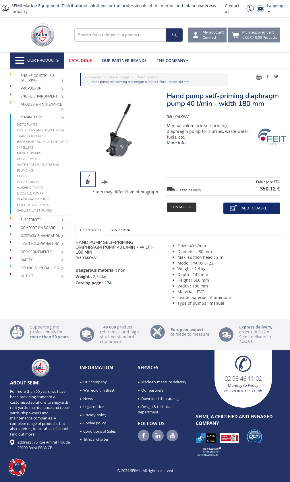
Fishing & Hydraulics (40, 268)
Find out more (22, 434)
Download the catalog (160, 398)
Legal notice (93, 406)
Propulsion (31, 88)
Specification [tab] (120, 230)
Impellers (25, 147)
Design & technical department (155, 409)
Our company (95, 381)
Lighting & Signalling (40, 244)
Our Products (37, 60)
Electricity (31, 220)
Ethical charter (96, 439)
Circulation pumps (33, 205)
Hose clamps (27, 182)
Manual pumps (29, 153)
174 (108, 282)
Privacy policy (95, 414)
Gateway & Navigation (40, 236)
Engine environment (39, 96)
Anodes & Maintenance (41, 104)
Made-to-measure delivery (163, 381)
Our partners (152, 390)
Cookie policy (94, 422)
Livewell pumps (30, 193)
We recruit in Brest (99, 390)
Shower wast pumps (34, 211)
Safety (27, 260)
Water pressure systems (38, 165)
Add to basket (249, 208)
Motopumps (27, 125)
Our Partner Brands (124, 60)
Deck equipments (36, 252)
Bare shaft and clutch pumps (42, 142)
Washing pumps (30, 188)
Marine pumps (33, 117)
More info (176, 142)
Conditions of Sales (99, 431)
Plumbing (25, 170)
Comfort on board (38, 228)
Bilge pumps (27, 159)
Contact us (182, 207)
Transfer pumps (31, 136)
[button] (17, 467)
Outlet (27, 276)
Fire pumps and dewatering (40, 130)
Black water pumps (33, 199)
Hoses (22, 176)
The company (172, 60)
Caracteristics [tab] (90, 230)
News (88, 398)
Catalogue (80, 60)
